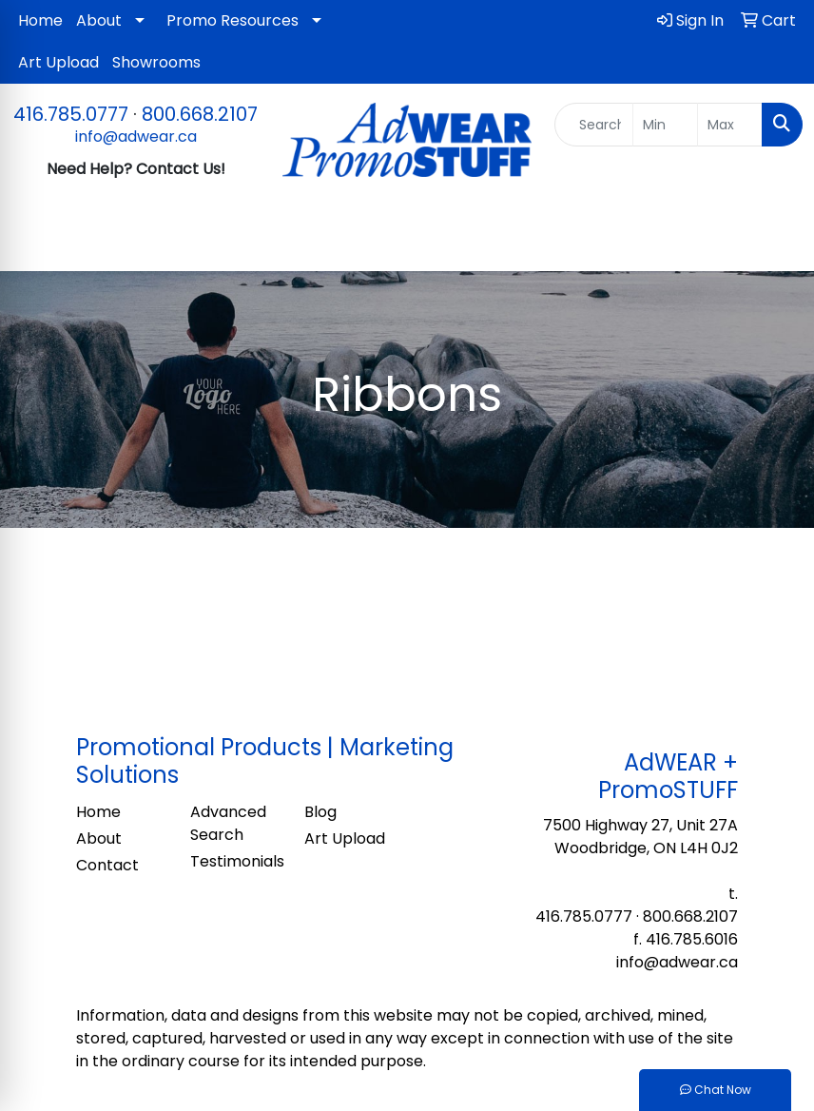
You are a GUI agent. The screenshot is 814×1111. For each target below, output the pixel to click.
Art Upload (58, 62)
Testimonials (235, 861)
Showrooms (156, 62)
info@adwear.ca (136, 136)
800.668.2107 (200, 114)
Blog (320, 812)
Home (40, 20)
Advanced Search (228, 823)
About (99, 20)
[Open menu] (776, 243)
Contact (107, 865)
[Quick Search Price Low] (665, 124)
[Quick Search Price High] (730, 124)
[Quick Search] (594, 124)
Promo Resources (232, 20)
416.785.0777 (70, 114)
